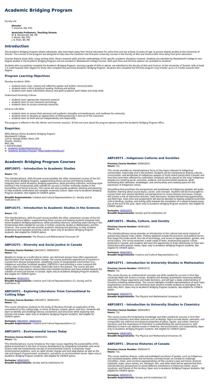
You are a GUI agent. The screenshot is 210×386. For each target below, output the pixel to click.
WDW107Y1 (126, 294)
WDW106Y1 (126, 252)
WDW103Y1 (35, 321)
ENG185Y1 (22, 321)
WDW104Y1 (23, 360)
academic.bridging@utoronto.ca (24, 148)
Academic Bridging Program (22, 151)
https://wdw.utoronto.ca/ (50, 151)
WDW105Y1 (126, 210)
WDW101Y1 (126, 375)
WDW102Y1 (23, 278)
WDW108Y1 (126, 333)
